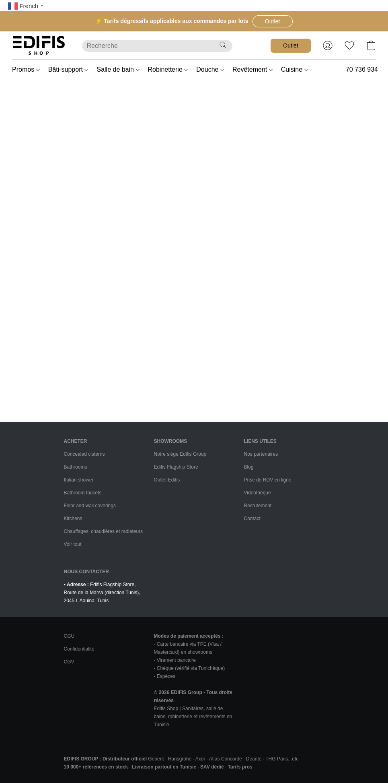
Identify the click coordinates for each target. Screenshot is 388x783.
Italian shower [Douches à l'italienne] (79, 480)
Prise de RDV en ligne (268, 480)
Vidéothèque (257, 493)
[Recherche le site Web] (223, 45)
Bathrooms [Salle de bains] (75, 467)
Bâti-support (68, 69)
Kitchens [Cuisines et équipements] (73, 518)
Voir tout (73, 544)
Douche (210, 69)
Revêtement (252, 69)
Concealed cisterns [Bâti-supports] (84, 454)
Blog (249, 467)
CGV (69, 662)
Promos (26, 69)
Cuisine (294, 69)
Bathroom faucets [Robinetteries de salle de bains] (83, 493)
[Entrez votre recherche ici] (157, 46)
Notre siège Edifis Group (180, 454)
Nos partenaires (261, 454)
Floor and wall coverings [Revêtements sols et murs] (90, 505)
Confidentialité (79, 649)
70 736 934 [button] (362, 69)
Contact (252, 518)
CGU (69, 636)
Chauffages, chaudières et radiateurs (103, 531)
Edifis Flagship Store (176, 467)
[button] (273, 21)
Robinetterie (168, 69)
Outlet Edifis (167, 480)
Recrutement (258, 505)
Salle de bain (117, 69)
